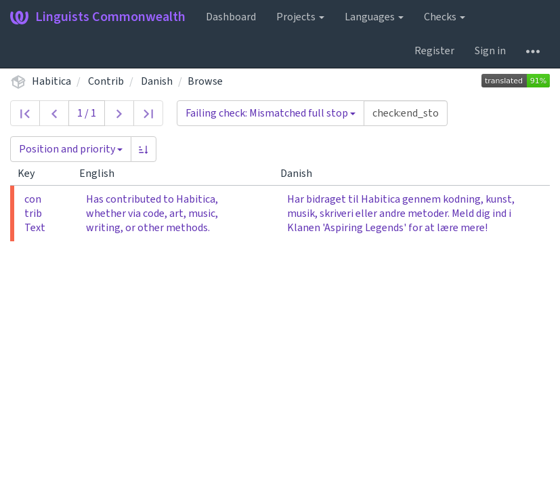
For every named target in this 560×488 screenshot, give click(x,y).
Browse (205, 81)
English (102, 173)
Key (31, 173)
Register (434, 50)
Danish (157, 81)
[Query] (406, 113)
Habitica (51, 81)
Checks (444, 16)
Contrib (106, 81)
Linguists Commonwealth (98, 16)
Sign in (490, 50)
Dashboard (231, 16)
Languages (374, 16)
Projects (300, 16)
